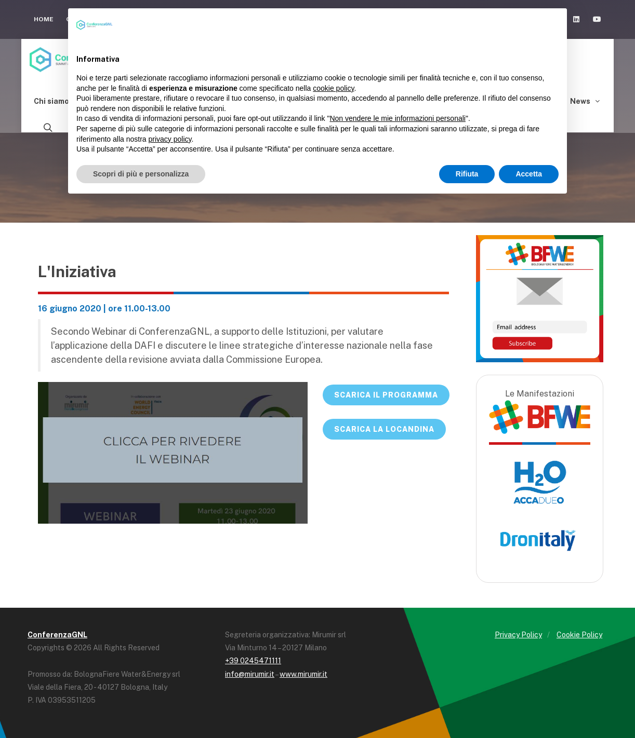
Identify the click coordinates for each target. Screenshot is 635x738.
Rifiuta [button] (467, 174)
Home (44, 19)
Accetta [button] (528, 174)
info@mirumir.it (249, 674)
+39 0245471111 (253, 661)
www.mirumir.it (303, 674)
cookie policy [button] (333, 88)
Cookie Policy (579, 635)
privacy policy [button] (170, 139)
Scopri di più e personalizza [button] (141, 174)
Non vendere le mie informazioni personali (397, 118)
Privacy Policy (518, 635)
